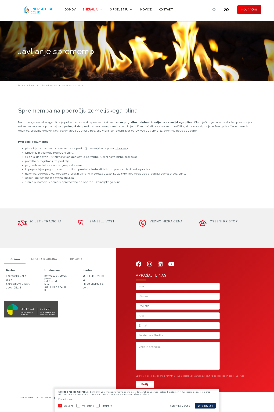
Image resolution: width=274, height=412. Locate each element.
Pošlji (145, 386)
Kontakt (166, 9)
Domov (70, 9)
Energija (33, 87)
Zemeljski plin (49, 87)
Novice (146, 9)
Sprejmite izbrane (180, 405)
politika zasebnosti (215, 377)
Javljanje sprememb (72, 87)
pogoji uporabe (236, 377)
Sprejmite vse (205, 405)
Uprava (15, 260)
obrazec (121, 150)
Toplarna (75, 260)
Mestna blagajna (44, 260)
